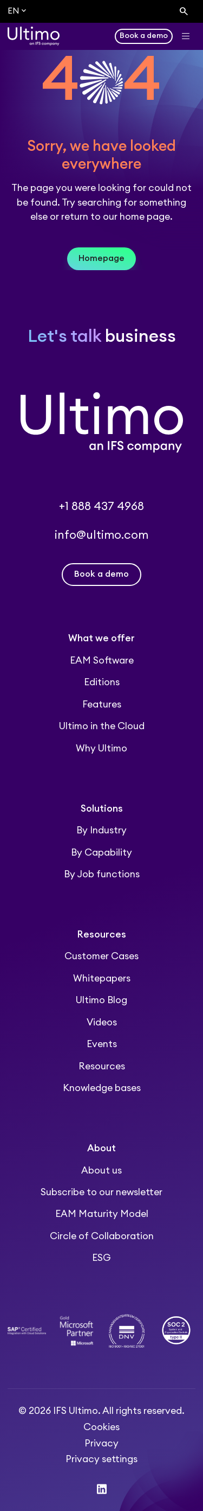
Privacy (101, 1443)
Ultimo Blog (101, 1000)
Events (102, 1044)
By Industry (101, 830)
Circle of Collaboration (102, 1236)
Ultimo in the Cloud (102, 726)
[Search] (183, 11)
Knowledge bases (102, 1088)
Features (101, 704)
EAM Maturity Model (101, 1214)
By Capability (101, 852)
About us (101, 1170)
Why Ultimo (101, 748)
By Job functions (102, 874)
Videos (102, 1022)
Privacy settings (101, 1459)
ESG (101, 1258)
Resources (101, 1066)
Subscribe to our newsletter (101, 1192)
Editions (102, 682)
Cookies (101, 1427)
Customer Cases (101, 956)
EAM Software (102, 660)
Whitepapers (101, 978)
